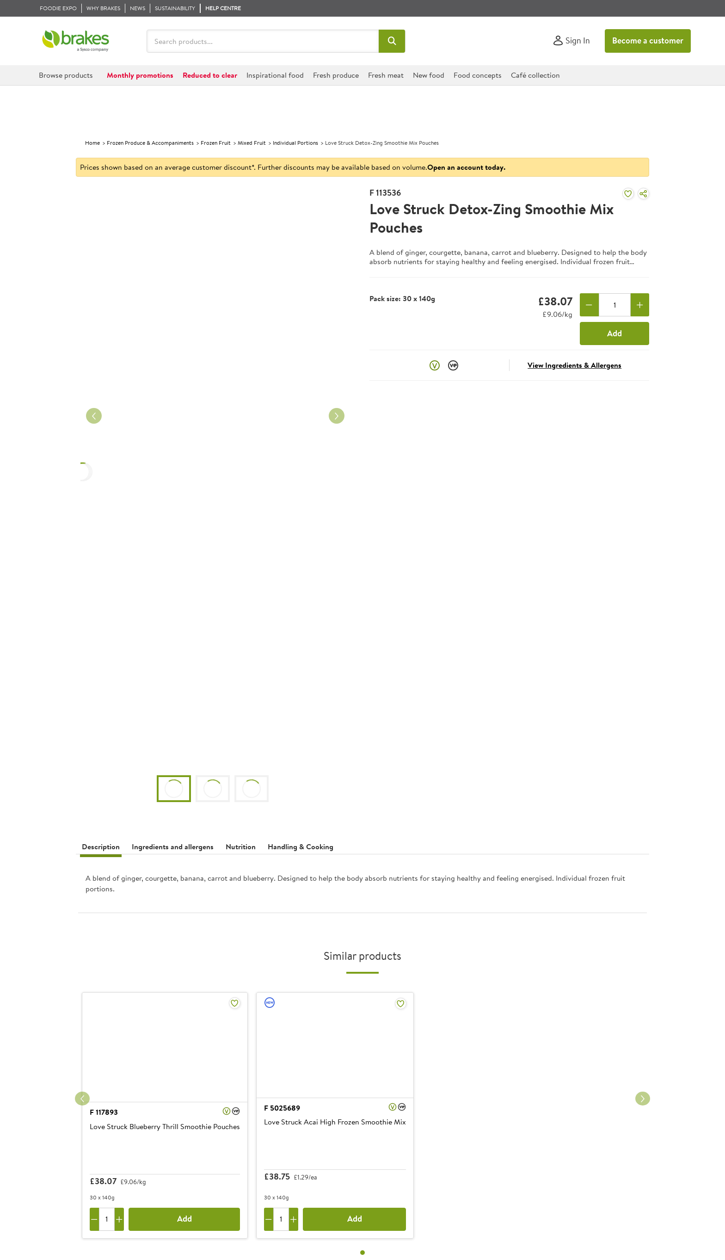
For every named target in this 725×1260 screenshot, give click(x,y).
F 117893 (104, 1112)
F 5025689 (282, 1108)
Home (92, 143)
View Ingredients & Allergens (574, 365)
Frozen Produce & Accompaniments (150, 143)
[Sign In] (571, 41)
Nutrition (241, 846)
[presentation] (362, 887)
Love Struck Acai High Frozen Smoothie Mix (335, 1122)
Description (101, 846)
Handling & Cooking (300, 846)
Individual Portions (295, 143)
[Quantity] (615, 304)
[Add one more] (640, 304)
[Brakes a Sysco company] (75, 41)
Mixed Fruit (252, 143)
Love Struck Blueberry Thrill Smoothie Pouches (165, 1126)
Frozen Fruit (216, 143)
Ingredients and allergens (173, 846)
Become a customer (647, 40)
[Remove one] (589, 304)
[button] (392, 41)
